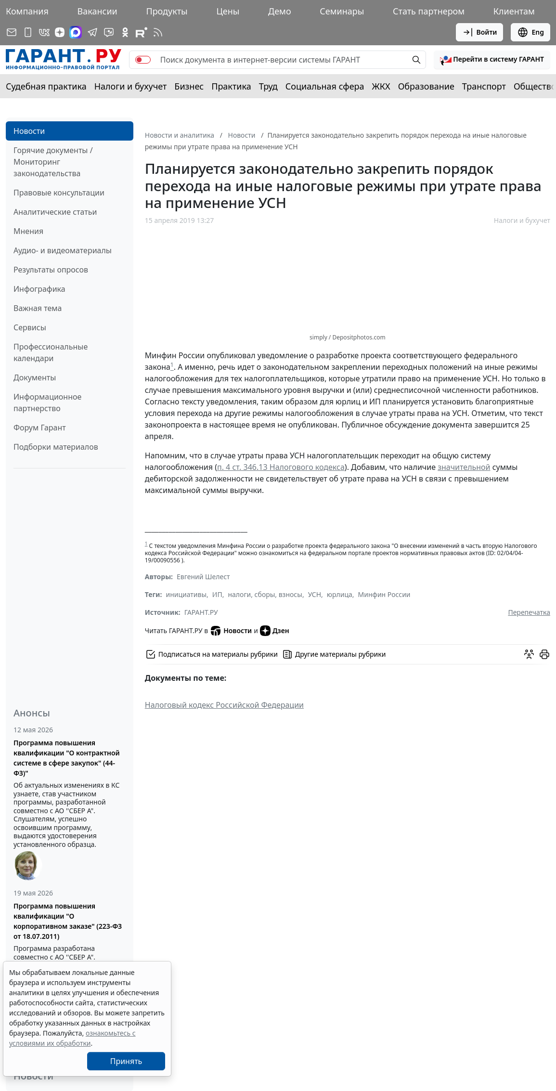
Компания (27, 11)
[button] (492, 60)
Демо (279, 11)
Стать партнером (429, 11)
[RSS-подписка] (158, 32)
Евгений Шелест (203, 576)
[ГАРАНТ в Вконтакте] (44, 32)
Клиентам (514, 11)
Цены (227, 11)
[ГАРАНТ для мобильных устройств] (28, 32)
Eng (530, 32)
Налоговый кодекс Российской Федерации (224, 705)
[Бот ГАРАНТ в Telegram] (109, 32)
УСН (314, 594)
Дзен (274, 630)
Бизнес (189, 86)
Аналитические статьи (55, 212)
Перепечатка (529, 612)
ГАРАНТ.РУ (201, 612)
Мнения (28, 231)
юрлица (339, 594)
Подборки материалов (55, 447)
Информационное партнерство (47, 402)
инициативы (186, 594)
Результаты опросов (50, 269)
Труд (268, 86)
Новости (29, 131)
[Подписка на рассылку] (11, 32)
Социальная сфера (324, 86)
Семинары (342, 11)
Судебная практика (46, 86)
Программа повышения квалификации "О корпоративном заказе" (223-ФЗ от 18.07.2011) (67, 921)
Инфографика (39, 289)
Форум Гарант (39, 427)
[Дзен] (60, 32)
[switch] (143, 60)
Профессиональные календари (50, 352)
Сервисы (29, 327)
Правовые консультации (58, 192)
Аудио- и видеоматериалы (62, 250)
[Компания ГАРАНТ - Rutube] (141, 32)
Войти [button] (479, 32)
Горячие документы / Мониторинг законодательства (53, 162)
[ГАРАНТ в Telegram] (92, 32)
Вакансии (97, 11)
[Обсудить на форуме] (529, 654)
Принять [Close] (126, 1061)
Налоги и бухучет (130, 86)
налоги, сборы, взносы (265, 594)
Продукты (166, 11)
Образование (426, 86)
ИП (217, 594)
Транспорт (484, 86)
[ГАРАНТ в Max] (75, 32)
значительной (464, 467)
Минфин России (384, 594)
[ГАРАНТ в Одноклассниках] (125, 32)
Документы (34, 377)
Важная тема (37, 308)
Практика (231, 86)
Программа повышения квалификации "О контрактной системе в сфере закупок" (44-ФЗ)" (66, 758)
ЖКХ (381, 86)
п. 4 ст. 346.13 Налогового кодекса (281, 467)
